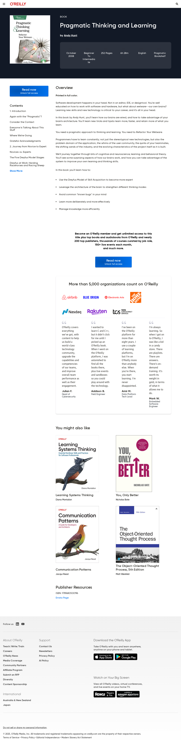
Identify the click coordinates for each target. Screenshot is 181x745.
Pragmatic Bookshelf (160, 55)
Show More (16, 171)
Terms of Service (11, 737)
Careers (7, 651)
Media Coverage (12, 660)
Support (44, 640)
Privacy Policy (47, 655)
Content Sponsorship (15, 684)
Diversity (8, 679)
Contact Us (45, 646)
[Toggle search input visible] (177, 4)
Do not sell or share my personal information (25, 727)
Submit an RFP (11, 674)
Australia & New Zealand (17, 700)
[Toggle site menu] (4, 4)
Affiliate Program (12, 670)
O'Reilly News (10, 655)
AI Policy (44, 660)
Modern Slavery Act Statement (77, 737)
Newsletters (45, 651)
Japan (6, 705)
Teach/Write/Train (13, 646)
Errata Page (62, 597)
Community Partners (14, 665)
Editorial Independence (48, 737)
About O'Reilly (12, 640)
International (12, 694)
